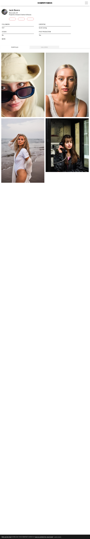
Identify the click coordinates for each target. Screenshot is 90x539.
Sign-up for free (6, 537)
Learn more (57, 537)
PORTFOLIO (14, 47)
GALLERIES (44, 47)
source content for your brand (44, 537)
